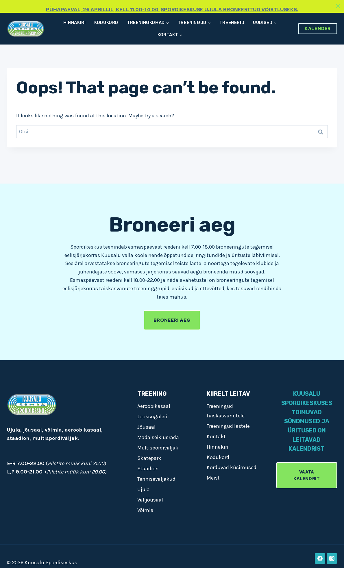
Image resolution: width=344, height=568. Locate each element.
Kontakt (216, 436)
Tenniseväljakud (156, 479)
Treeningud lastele (228, 426)
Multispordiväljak (157, 448)
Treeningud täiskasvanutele (226, 411)
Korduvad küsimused (231, 467)
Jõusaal (146, 427)
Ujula (143, 489)
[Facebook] (320, 558)
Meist (213, 478)
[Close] (338, 6)
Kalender (318, 29)
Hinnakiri (74, 22)
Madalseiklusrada (158, 437)
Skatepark (149, 458)
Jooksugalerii (153, 416)
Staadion (148, 468)
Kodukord (106, 22)
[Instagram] (332, 558)
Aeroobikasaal (153, 406)
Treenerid (231, 22)
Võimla (145, 510)
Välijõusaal (150, 500)
